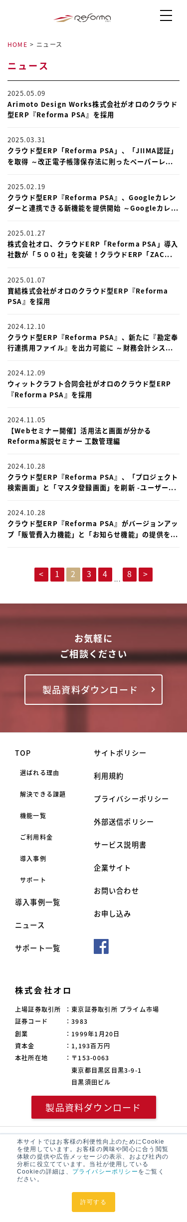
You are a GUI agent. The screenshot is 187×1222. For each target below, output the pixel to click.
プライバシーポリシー (105, 1171)
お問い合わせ (116, 891)
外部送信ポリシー (124, 822)
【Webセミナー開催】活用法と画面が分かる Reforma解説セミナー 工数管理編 (79, 436)
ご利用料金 (36, 837)
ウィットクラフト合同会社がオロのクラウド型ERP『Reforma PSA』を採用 (89, 389)
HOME (17, 44)
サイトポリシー (120, 753)
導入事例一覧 (37, 902)
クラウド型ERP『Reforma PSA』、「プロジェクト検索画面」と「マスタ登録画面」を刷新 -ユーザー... (92, 482)
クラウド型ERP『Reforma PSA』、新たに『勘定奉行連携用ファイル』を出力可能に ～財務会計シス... (92, 342)
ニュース (30, 925)
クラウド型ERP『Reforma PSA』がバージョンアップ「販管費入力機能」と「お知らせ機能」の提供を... (93, 529)
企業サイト (113, 868)
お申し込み (113, 914)
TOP (23, 753)
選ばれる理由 (39, 772)
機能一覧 (33, 815)
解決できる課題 (43, 794)
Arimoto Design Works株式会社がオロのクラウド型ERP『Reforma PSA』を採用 (92, 109)
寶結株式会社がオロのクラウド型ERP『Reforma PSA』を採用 (88, 296)
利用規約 (109, 776)
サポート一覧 (37, 948)
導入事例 (33, 858)
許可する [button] (93, 1202)
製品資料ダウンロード (90, 689)
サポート (33, 880)
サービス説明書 (120, 845)
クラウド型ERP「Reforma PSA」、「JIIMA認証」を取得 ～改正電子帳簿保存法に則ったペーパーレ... (92, 156)
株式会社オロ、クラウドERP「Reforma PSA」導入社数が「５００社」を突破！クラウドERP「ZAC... (92, 249)
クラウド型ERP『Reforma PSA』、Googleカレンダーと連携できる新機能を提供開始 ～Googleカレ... (93, 203)
